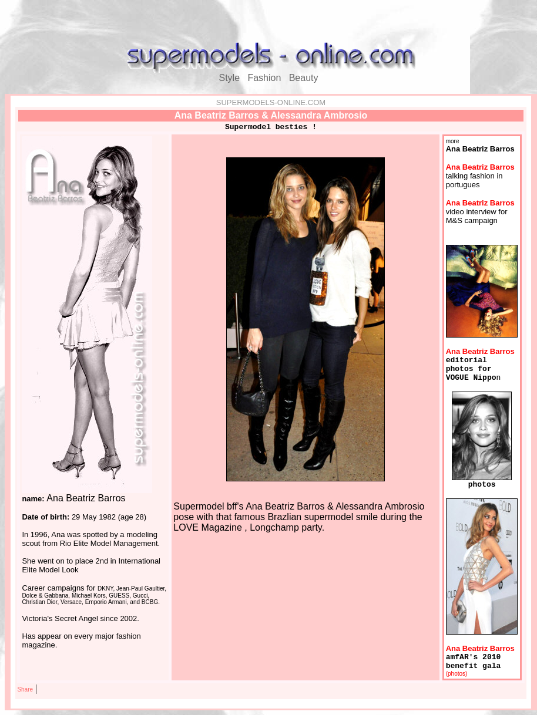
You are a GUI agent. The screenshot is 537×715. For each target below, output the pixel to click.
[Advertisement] (268, 22)
